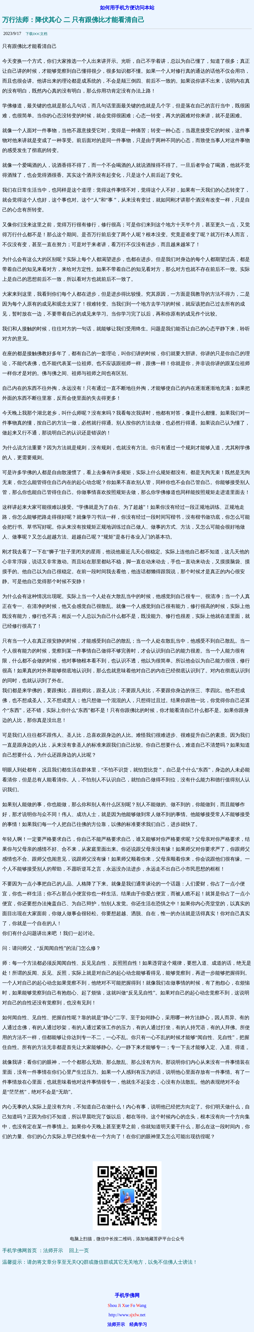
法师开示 (116, 1324)
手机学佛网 (127, 1295)
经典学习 (138, 1324)
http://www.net (127, 1314)
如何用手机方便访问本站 (127, 7)
